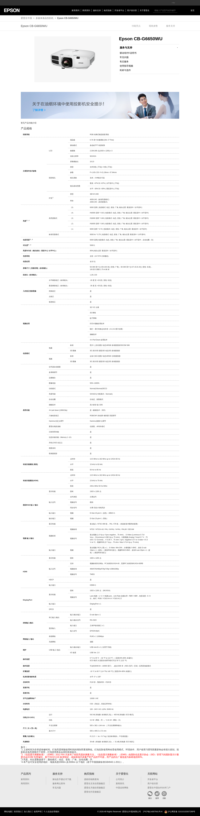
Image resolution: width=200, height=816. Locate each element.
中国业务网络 (122, 787)
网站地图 (8, 811)
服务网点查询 (58, 783)
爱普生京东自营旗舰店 (94, 783)
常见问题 (124, 57)
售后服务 (124, 61)
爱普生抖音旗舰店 (92, 792)
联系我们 (18, 811)
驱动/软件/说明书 (128, 53)
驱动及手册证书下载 (61, 779)
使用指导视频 (126, 66)
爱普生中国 (26, 18)
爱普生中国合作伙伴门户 (159, 787)
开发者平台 (119, 10)
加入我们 (28, 811)
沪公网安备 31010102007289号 (179, 811)
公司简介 (120, 779)
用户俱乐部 (132, 10)
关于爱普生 (144, 10)
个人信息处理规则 (51, 811)
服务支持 (97, 10)
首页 (192, 10)
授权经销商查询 (91, 779)
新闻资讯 (120, 783)
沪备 (152, 811)
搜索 (180, 10)
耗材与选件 (125, 70)
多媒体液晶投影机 (44, 18)
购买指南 (108, 10)
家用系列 (75, 10)
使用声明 (38, 811)
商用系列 (86, 10)
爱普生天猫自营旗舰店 (94, 787)
